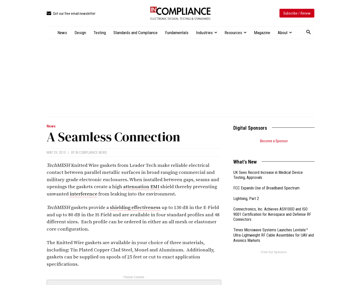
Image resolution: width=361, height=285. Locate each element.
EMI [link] (154, 187)
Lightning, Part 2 (246, 192)
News (51, 126)
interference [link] (83, 194)
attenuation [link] (136, 187)
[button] (309, 32)
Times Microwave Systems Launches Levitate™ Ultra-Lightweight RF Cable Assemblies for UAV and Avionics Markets (273, 229)
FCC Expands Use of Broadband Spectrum (266, 181)
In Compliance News (91, 153)
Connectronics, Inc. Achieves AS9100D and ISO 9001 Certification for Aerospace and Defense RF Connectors (272, 208)
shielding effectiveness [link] (135, 207)
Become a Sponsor (274, 141)
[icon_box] (71, 13)
